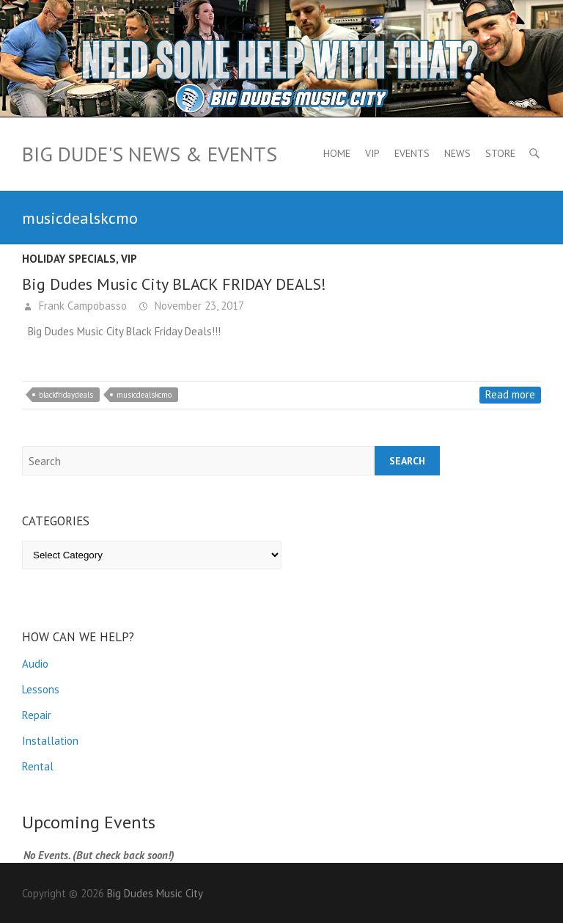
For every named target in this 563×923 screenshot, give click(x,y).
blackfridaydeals (66, 395)
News (457, 153)
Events (412, 153)
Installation (50, 741)
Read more (510, 394)
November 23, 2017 (198, 306)
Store (500, 153)
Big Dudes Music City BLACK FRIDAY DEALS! (174, 284)
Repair (36, 715)
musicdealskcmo (144, 395)
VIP (372, 153)
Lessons (40, 689)
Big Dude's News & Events (149, 154)
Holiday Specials (69, 259)
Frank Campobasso (81, 306)
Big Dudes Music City (155, 893)
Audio (35, 664)
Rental (38, 766)
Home (336, 153)
